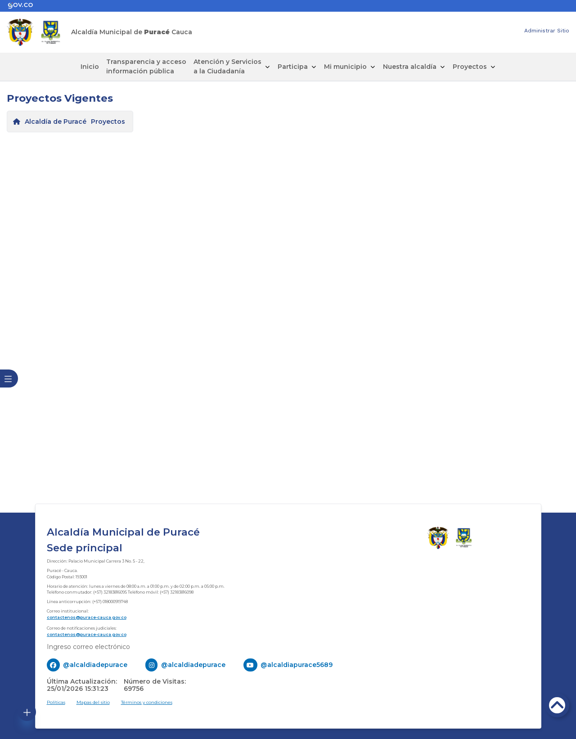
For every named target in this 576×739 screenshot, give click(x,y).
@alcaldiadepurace (95, 665)
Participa (293, 67)
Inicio (90, 67)
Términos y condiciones (146, 702)
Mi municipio (345, 67)
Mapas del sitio (93, 702)
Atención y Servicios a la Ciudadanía (227, 66)
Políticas (56, 702)
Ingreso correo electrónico (88, 647)
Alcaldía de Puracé (55, 121)
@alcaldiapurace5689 (297, 665)
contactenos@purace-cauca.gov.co (86, 617)
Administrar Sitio (546, 30)
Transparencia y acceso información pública (146, 66)
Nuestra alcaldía (409, 67)
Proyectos (470, 67)
